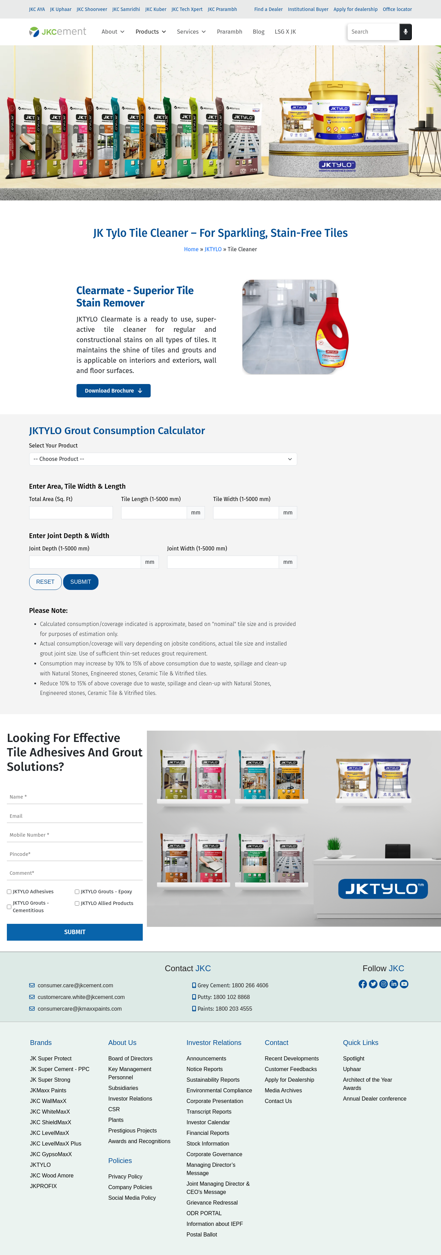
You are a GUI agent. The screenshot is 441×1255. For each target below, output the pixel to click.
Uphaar (352, 1069)
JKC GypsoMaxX (51, 1154)
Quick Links (361, 1042)
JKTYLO (213, 249)
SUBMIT (80, 582)
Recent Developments (292, 1058)
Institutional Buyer (308, 9)
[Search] (373, 32)
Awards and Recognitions (139, 1141)
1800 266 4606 (250, 985)
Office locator (397, 9)
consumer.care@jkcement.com (71, 985)
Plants (116, 1120)
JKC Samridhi (126, 9)
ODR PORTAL (204, 1213)
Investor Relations (130, 1099)
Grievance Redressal (212, 1203)
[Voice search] (405, 32)
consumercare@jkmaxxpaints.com (75, 1009)
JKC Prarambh (222, 9)
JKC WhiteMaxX (50, 1112)
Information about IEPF (215, 1224)
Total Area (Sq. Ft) (50, 499)
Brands (41, 1042)
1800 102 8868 (231, 997)
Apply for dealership (356, 9)
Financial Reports (208, 1133)
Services (192, 31)
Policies (120, 1160)
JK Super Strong (50, 1080)
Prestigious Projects (132, 1131)
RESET (45, 582)
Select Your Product (53, 445)
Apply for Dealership (289, 1080)
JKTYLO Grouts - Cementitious (31, 907)
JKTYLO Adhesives (33, 891)
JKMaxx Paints (48, 1090)
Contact (277, 1042)
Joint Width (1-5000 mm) (197, 548)
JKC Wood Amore (52, 1175)
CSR (114, 1109)
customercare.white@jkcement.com (77, 997)
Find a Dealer (268, 9)
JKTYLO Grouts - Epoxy (106, 891)
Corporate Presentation (215, 1101)
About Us (122, 1042)
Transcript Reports (209, 1112)
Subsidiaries (123, 1088)
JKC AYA (37, 9)
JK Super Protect (51, 1058)
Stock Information (208, 1144)
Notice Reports (205, 1069)
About (113, 31)
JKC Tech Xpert (187, 9)
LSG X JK (285, 31)
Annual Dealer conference (375, 1099)
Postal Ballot (202, 1234)
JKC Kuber (155, 9)
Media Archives (283, 1090)
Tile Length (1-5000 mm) (151, 499)
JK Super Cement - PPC (60, 1069)
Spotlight (353, 1058)
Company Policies (130, 1187)
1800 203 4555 (234, 1009)
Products (151, 31)
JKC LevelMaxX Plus (55, 1144)
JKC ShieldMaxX (50, 1122)
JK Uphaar (61, 9)
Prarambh (230, 31)
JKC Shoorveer (92, 9)
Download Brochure (113, 390)
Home (191, 249)
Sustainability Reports (213, 1080)
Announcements (207, 1058)
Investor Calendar (208, 1122)
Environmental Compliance (219, 1090)
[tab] (64, 1042)
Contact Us (278, 1101)
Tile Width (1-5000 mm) (241, 499)
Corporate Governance (215, 1154)
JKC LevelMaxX (49, 1133)
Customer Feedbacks (291, 1069)
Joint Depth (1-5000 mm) (59, 548)
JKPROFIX (43, 1186)
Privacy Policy (125, 1177)
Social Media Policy (132, 1198)
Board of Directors (130, 1058)
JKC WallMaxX (48, 1101)
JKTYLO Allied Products (107, 903)
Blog (259, 31)
